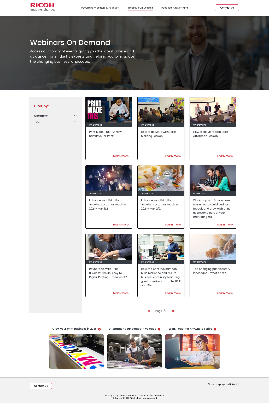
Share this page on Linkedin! (223, 384)
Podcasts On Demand (174, 7)
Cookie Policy (157, 395)
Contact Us (227, 7)
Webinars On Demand (140, 7)
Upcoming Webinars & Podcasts (100, 7)
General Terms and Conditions (135, 395)
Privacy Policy (111, 395)
